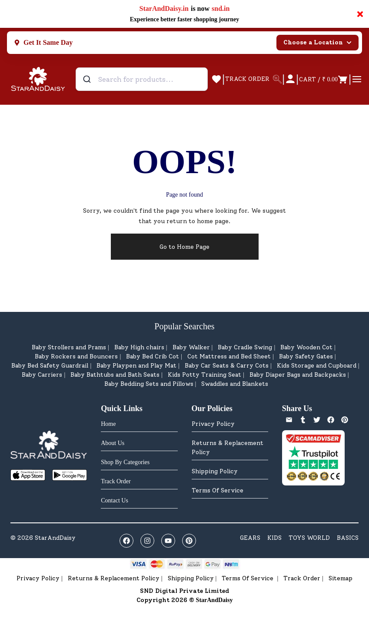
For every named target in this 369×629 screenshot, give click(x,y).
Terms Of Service (217, 490)
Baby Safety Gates (306, 356)
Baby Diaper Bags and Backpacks (297, 374)
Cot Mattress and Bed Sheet (229, 356)
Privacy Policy (213, 424)
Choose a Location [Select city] (317, 42)
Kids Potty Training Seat (204, 374)
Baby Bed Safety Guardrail (49, 365)
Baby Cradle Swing (245, 347)
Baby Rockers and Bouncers (76, 356)
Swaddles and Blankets (234, 384)
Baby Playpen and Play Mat (136, 365)
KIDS (274, 538)
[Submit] (88, 79)
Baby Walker (191, 347)
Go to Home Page (184, 247)
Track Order (301, 578)
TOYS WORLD (309, 538)
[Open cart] (323, 79)
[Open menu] (357, 79)
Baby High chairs (139, 347)
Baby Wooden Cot (306, 347)
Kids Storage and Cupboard (316, 365)
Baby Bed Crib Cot (152, 356)
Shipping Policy (215, 471)
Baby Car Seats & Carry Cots (227, 365)
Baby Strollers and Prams (69, 347)
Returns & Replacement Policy (227, 447)
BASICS (348, 538)
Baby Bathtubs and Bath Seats (115, 374)
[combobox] (142, 79)
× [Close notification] (360, 14)
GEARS (250, 538)
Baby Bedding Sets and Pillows (148, 384)
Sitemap (340, 578)
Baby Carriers (42, 374)
